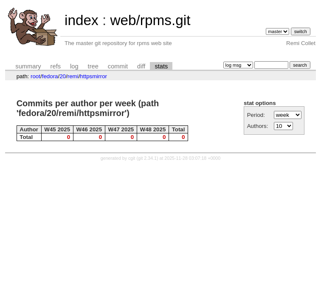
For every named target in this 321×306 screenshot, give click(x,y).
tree (93, 66)
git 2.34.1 (147, 158)
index (82, 20)
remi (73, 76)
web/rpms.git (150, 20)
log (74, 66)
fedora (50, 76)
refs (56, 66)
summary (28, 66)
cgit (132, 158)
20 (62, 76)
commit (118, 66)
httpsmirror (93, 76)
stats (161, 66)
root (35, 76)
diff (141, 66)
